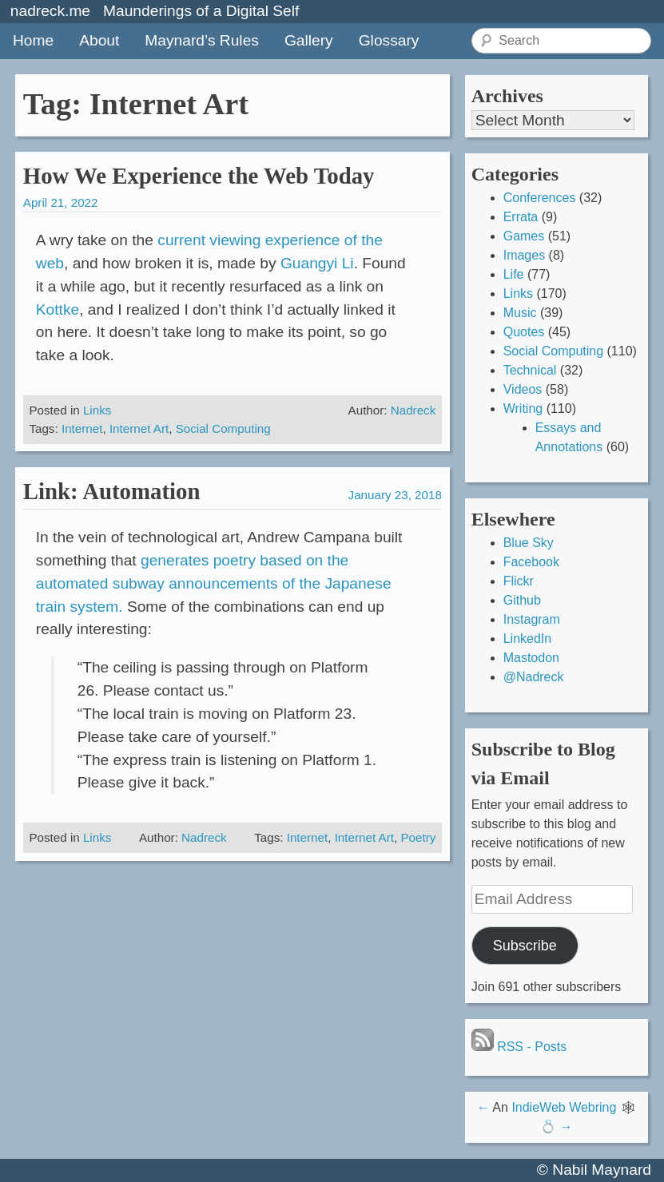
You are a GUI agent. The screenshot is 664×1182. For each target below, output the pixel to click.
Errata (521, 217)
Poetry (417, 837)
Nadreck (413, 410)
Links (97, 410)
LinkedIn (527, 638)
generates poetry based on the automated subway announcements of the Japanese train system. (214, 583)
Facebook (531, 562)
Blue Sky (528, 542)
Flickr (518, 581)
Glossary (389, 40)
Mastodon (531, 657)
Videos (523, 389)
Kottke (57, 309)
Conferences (539, 197)
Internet (82, 428)
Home (33, 40)
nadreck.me (50, 10)
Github (522, 600)
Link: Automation (112, 491)
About (99, 40)
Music (520, 312)
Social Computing (223, 428)
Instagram (531, 619)
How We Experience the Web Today (199, 175)
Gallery (308, 40)
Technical (530, 370)
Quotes (524, 332)
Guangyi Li (317, 263)
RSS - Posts (519, 1046)
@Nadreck (533, 677)
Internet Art (139, 428)
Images (524, 255)
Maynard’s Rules (202, 40)
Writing (523, 408)
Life (513, 274)
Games (524, 236)
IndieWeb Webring (563, 1107)
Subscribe (525, 946)
